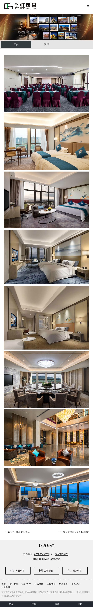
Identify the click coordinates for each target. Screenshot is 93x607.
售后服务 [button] (63, 584)
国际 (46, 44)
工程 (34, 604)
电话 (57, 604)
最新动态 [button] (75, 584)
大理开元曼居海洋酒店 (78, 532)
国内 (16, 44)
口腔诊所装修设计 (13, 596)
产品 (11, 604)
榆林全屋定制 (66, 592)
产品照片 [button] (38, 584)
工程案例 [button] (51, 584)
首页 (4, 584)
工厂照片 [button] (26, 584)
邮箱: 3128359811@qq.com (46, 559)
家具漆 (42, 592)
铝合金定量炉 (31, 592)
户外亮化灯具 (52, 592)
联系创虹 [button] (6, 587)
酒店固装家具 (8, 592)
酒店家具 (19, 592)
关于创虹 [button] (14, 584)
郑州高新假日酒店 (21, 532)
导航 (80, 604)
